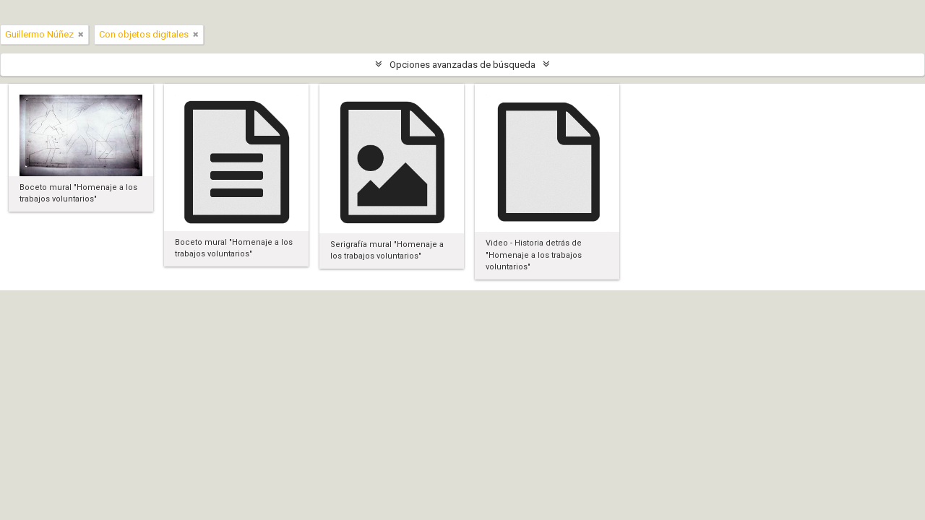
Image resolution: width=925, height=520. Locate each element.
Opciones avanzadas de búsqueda (462, 64)
